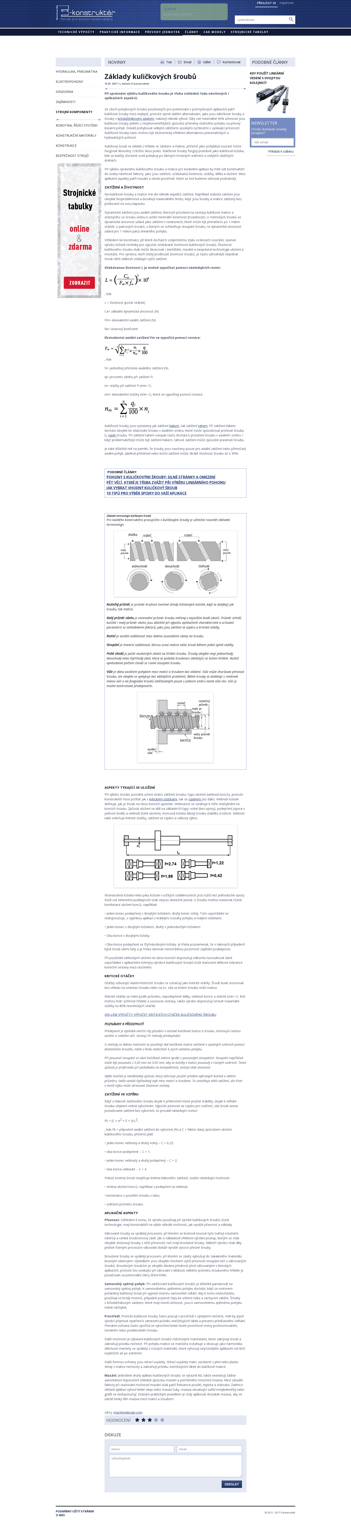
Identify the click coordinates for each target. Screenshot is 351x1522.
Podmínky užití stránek (75, 1511)
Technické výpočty (76, 32)
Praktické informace (120, 32)
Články (192, 32)
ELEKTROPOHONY (69, 81)
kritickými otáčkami (163, 799)
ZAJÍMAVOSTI (65, 102)
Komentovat (232, 62)
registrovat (286, 3)
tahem (203, 426)
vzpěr (112, 435)
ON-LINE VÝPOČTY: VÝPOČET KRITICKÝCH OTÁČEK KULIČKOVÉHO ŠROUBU (160, 1014)
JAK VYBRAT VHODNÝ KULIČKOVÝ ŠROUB (142, 487)
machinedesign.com (127, 1412)
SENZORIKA (64, 92)
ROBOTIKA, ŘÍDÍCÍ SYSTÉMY (77, 125)
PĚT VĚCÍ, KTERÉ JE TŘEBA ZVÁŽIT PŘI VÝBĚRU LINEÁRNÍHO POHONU (166, 482)
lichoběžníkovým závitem (136, 118)
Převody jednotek (162, 32)
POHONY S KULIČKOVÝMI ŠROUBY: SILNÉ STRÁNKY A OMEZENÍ (161, 477)
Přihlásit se (266, 3)
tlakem (174, 426)
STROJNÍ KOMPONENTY (74, 112)
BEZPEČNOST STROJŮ (72, 155)
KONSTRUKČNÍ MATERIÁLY (76, 135)
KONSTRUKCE (66, 145)
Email (187, 62)
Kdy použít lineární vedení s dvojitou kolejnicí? (267, 78)
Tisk (169, 62)
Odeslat (232, 1484)
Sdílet (207, 62)
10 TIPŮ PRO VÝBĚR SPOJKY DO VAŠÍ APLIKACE (146, 493)
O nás (60, 1515)
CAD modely (214, 32)
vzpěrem (195, 799)
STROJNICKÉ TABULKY (250, 32)
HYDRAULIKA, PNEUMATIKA (76, 71)
